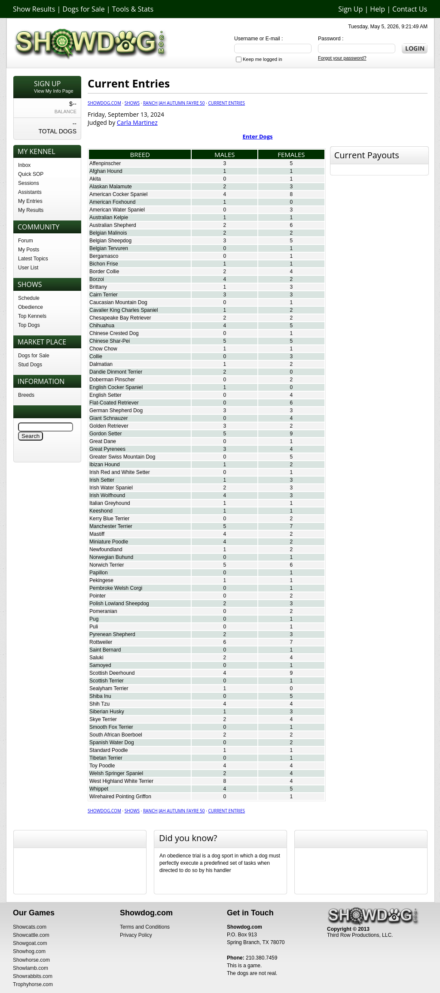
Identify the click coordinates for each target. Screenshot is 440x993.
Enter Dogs (258, 136)
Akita (95, 179)
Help (377, 9)
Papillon (98, 573)
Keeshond (101, 511)
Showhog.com (29, 951)
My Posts (28, 250)
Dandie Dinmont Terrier (115, 372)
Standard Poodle (108, 750)
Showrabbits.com (32, 976)
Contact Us (409, 9)
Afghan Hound (105, 171)
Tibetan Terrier (105, 758)
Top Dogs (29, 325)
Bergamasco (103, 256)
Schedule (29, 298)
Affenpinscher (105, 163)
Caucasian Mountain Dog (118, 302)
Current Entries (226, 103)
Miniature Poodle (108, 542)
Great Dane (102, 441)
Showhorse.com (31, 960)
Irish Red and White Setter (119, 472)
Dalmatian (101, 364)
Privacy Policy (136, 935)
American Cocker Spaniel (118, 194)
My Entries (30, 201)
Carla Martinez (137, 122)
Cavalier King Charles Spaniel (123, 310)
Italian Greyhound (109, 503)
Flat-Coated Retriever (114, 403)
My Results (30, 210)
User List (28, 268)
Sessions (28, 183)
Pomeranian (103, 611)
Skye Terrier (103, 719)
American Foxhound (112, 202)
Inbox (24, 165)
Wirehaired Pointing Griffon (120, 797)
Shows (132, 103)
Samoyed (100, 665)
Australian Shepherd (112, 225)
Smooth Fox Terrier (111, 727)
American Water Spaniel (117, 210)
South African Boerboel (115, 735)
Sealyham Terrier (108, 688)
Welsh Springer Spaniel (116, 773)
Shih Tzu (99, 704)
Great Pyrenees (107, 449)
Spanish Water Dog (111, 742)
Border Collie (104, 272)
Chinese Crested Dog (114, 333)
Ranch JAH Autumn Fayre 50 (174, 103)
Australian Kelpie (108, 217)
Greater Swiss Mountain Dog (122, 457)
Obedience (30, 307)
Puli (93, 627)
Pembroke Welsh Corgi (115, 588)
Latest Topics (33, 259)
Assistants (30, 192)
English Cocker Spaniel (116, 387)
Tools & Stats (132, 9)
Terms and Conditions (145, 927)
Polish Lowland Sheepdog (119, 604)
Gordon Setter (105, 434)
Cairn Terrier (103, 295)
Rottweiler (100, 642)
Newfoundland (105, 549)
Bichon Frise (103, 264)
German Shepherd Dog (116, 410)
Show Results (34, 9)
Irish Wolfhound (107, 495)
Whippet (98, 789)
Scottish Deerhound (111, 673)
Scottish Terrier (106, 681)
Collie (95, 356)
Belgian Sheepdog (110, 241)
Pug (93, 619)
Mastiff (96, 534)
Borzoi (96, 279)
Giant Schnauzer (108, 418)
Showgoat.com (30, 943)
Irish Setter (101, 480)
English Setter (105, 395)
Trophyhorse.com (33, 984)
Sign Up (350, 9)
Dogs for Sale (84, 9)
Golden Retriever (108, 426)
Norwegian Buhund (111, 557)
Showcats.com (29, 927)
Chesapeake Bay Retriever (120, 318)
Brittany (98, 287)
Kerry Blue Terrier (109, 519)
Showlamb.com (30, 968)
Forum (25, 241)
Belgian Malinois (108, 233)
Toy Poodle (102, 766)
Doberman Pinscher (112, 380)
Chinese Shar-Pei (109, 341)
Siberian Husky (106, 712)
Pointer (97, 596)
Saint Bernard (105, 650)
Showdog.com (104, 103)
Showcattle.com (31, 935)
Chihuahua (101, 326)
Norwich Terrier (106, 565)
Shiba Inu (100, 696)
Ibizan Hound (104, 465)
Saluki (96, 658)
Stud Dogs (30, 365)
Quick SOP (30, 174)
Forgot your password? (342, 57)
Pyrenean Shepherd (112, 634)
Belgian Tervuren (108, 248)
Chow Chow (103, 349)
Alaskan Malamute (110, 187)
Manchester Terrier (110, 526)
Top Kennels (32, 316)
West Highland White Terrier (121, 781)
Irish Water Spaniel (111, 488)
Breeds (26, 395)
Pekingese (101, 580)
